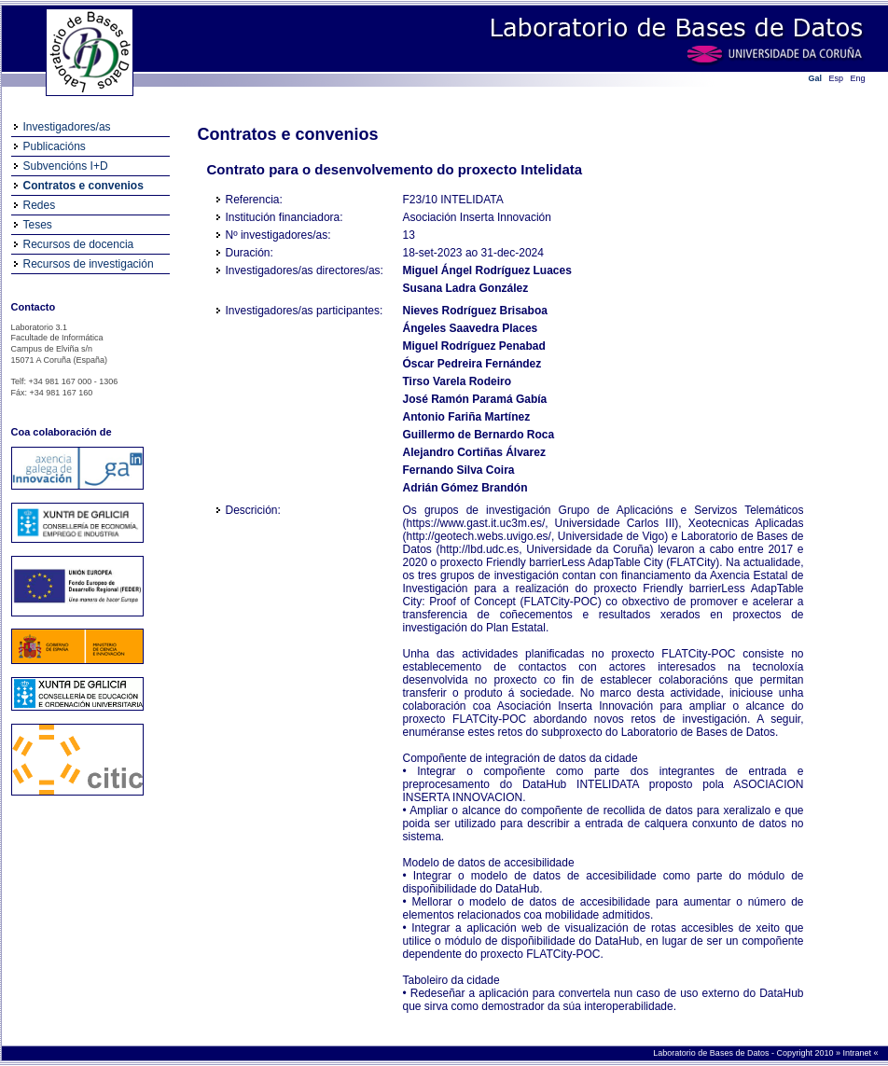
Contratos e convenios (83, 185)
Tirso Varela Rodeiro (457, 381)
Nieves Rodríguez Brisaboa (475, 310)
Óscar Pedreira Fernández (472, 363)
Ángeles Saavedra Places (470, 328)
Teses (37, 224)
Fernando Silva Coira (459, 470)
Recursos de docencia (78, 244)
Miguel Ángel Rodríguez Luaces (487, 270)
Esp (836, 78)
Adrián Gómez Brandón (465, 487)
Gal (816, 78)
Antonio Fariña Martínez (467, 416)
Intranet (857, 1053)
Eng (858, 78)
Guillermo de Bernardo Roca (479, 434)
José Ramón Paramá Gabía (475, 399)
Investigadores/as (67, 126)
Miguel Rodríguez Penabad (474, 346)
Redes (39, 205)
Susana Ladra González (466, 288)
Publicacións (54, 146)
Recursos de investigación (88, 263)
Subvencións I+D (65, 166)
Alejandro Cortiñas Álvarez (474, 452)
